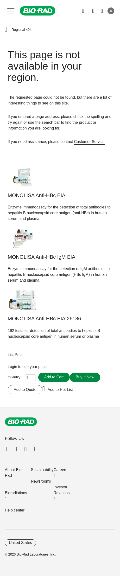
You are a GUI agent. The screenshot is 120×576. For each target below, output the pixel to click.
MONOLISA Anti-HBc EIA (36, 195)
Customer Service (89, 142)
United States (20, 543)
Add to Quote (25, 390)
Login (13, 367)
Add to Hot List (60, 390)
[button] (6, 29)
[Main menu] (11, 10)
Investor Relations (62, 490)
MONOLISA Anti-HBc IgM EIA (41, 257)
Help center (15, 510)
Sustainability (42, 470)
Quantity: (14, 377)
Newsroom (40, 481)
